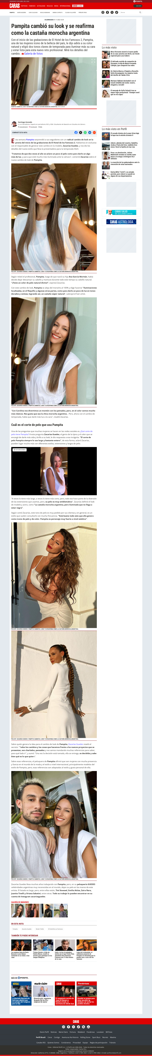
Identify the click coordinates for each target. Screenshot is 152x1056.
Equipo (85, 1043)
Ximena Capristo (57, 12)
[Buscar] (129, 12)
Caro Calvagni (33, 12)
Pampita (12, 12)
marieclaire (43, 983)
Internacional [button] (65, 6)
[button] (54, 83)
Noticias (24, 6)
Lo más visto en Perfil (114, 129)
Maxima (113, 1037)
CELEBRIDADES (49, 20)
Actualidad (41, 6)
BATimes (109, 1032)
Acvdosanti (33, 127)
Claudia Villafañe (70, 12)
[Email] (94, 132)
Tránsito (112, 1043)
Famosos (32, 6)
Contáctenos (66, 1043)
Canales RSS (41, 1043)
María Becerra (21, 12)
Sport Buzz (96, 1037)
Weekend (81, 1032)
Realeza (50, 6)
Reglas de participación (98, 1043)
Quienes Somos (53, 1043)
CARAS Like (77, 5)
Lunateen (100, 1032)
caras (65, 983)
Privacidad (77, 1043)
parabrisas (87, 983)
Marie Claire (63, 1032)
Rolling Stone (85, 1037)
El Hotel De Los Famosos (55, 929)
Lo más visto (109, 47)
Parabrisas (91, 1032)
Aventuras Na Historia (70, 1037)
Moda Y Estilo (40, 929)
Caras (50, 1037)
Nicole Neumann (45, 12)
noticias (21, 983)
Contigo (57, 1037)
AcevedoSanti (23, 127)
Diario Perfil (44, 1032)
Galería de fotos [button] (32, 53)
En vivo (137, 6)
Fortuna (73, 1032)
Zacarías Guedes (75, 744)
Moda (56, 6)
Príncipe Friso (83, 12)
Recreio (105, 1037)
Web (40, 127)
